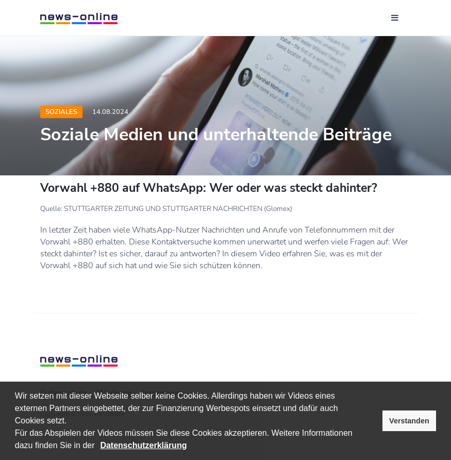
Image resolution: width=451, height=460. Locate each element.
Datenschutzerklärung (143, 445)
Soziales (61, 112)
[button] (98, 446)
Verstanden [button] (409, 421)
